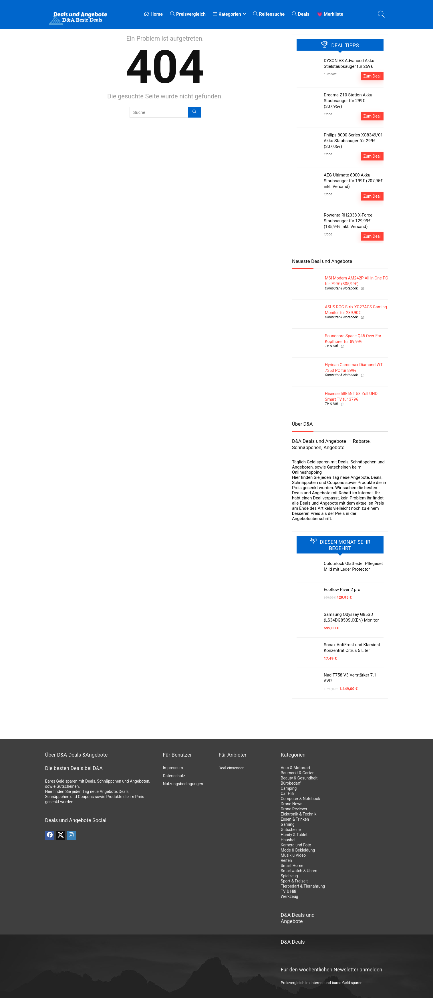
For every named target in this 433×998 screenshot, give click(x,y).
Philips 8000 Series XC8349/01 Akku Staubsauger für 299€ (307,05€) (353, 140)
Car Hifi (287, 793)
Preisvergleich (188, 14)
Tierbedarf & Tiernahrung (303, 886)
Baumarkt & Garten (297, 773)
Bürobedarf (291, 783)
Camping (289, 788)
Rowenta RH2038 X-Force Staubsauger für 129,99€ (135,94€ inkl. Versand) (348, 221)
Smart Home (292, 865)
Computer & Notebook (341, 288)
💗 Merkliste (330, 14)
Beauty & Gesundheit (299, 778)
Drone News (291, 803)
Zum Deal (372, 76)
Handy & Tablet (294, 834)
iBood (328, 114)
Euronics (330, 74)
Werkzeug (289, 896)
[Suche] (194, 112)
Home (153, 14)
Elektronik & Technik (298, 814)
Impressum (173, 767)
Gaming (287, 824)
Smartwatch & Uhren (299, 870)
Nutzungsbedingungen (183, 783)
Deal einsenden (231, 768)
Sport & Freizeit (294, 881)
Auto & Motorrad (295, 767)
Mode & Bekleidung (298, 850)
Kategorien (227, 14)
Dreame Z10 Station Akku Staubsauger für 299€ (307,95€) (348, 100)
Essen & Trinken (295, 819)
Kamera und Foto (296, 845)
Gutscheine (291, 829)
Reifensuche (269, 14)
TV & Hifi (331, 346)
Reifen (286, 860)
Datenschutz (174, 775)
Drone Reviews (294, 809)
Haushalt (289, 840)
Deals (300, 14)
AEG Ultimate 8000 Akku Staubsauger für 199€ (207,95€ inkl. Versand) (353, 180)
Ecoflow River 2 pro (342, 589)
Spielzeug (289, 876)
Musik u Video (293, 855)
